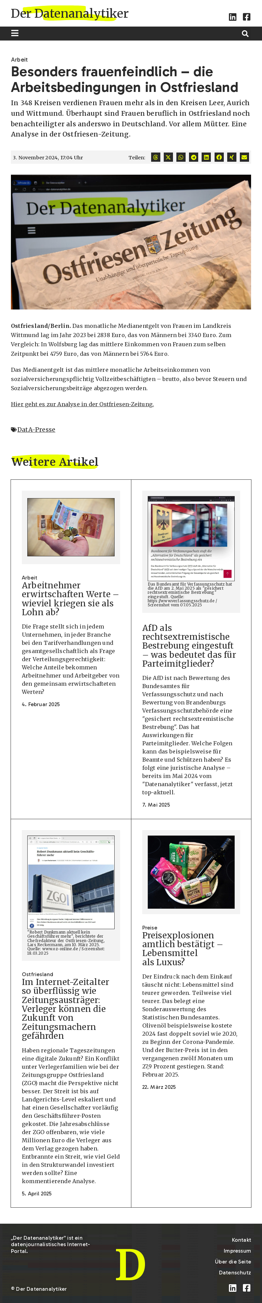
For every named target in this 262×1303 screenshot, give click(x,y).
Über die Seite (233, 1261)
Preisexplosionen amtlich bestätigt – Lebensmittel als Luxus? (182, 949)
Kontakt (241, 1240)
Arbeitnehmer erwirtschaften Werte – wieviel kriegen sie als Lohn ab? (70, 599)
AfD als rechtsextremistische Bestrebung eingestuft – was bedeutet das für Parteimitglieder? (189, 646)
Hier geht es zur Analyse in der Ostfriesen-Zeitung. (82, 404)
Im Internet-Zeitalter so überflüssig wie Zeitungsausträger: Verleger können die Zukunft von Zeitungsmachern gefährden (65, 1009)
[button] (245, 33)
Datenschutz (235, 1272)
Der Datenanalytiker (70, 13)
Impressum (237, 1251)
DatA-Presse (36, 429)
